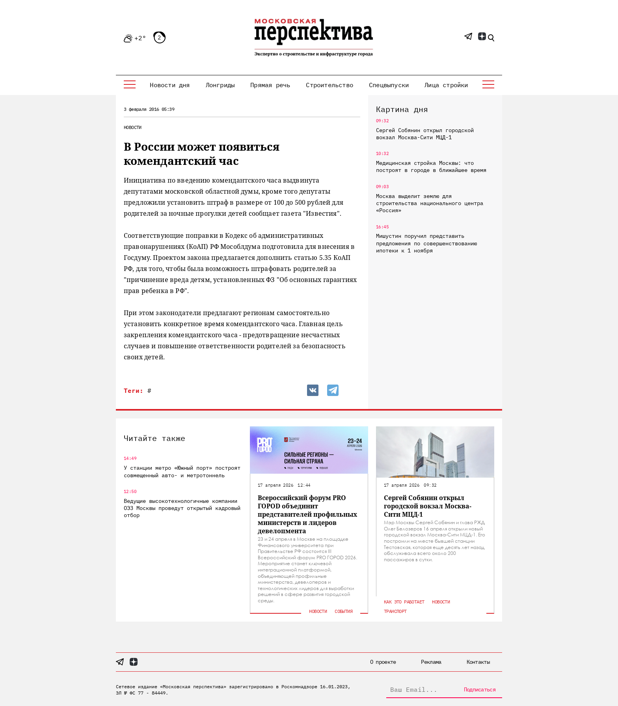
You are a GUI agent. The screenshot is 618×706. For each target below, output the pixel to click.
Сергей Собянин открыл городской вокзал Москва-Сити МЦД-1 (425, 134)
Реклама (431, 661)
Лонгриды (220, 85)
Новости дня (170, 85)
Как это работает (404, 602)
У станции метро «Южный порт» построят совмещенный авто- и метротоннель (182, 471)
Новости (132, 127)
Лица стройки (446, 85)
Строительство (329, 85)
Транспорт (395, 611)
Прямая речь (270, 85)
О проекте (383, 661)
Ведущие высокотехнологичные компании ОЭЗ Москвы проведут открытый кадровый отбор (182, 508)
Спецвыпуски (389, 85)
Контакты (478, 661)
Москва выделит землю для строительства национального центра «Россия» (429, 203)
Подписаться (479, 689)
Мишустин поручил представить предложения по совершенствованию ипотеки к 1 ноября (426, 243)
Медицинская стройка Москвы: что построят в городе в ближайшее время (431, 166)
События (343, 611)
